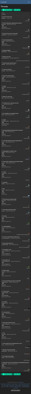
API (2, 385)
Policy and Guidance (22, 383)
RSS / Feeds (6, 385)
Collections (11, 386)
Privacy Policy (12, 385)
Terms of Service (14, 383)
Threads (7, 386)
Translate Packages (25, 386)
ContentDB (3, 2)
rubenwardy (21, 382)
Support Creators (17, 386)
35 (17, 9)
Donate (28, 383)
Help (2, 383)
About (4, 383)
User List (3, 386)
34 (15, 9)
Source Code (15, 387)
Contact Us (8, 383)
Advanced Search (25, 385)
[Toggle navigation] (28, 2)
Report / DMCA (18, 385)
